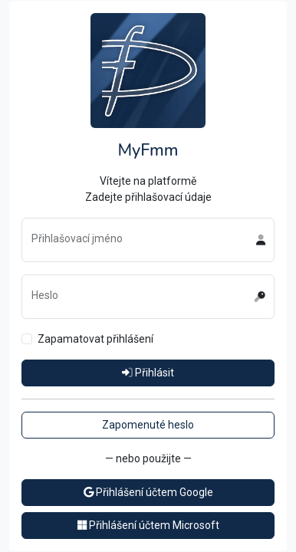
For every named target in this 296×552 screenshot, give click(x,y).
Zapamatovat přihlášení (95, 339)
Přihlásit (148, 372)
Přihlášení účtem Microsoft (148, 525)
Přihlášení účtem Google (148, 492)
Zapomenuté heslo (148, 425)
